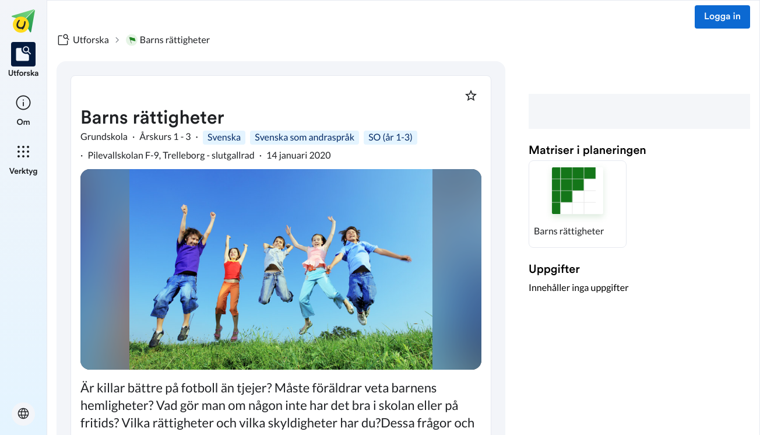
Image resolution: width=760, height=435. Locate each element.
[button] (578, 204)
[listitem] (23, 60)
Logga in (722, 17)
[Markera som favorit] (470, 95)
